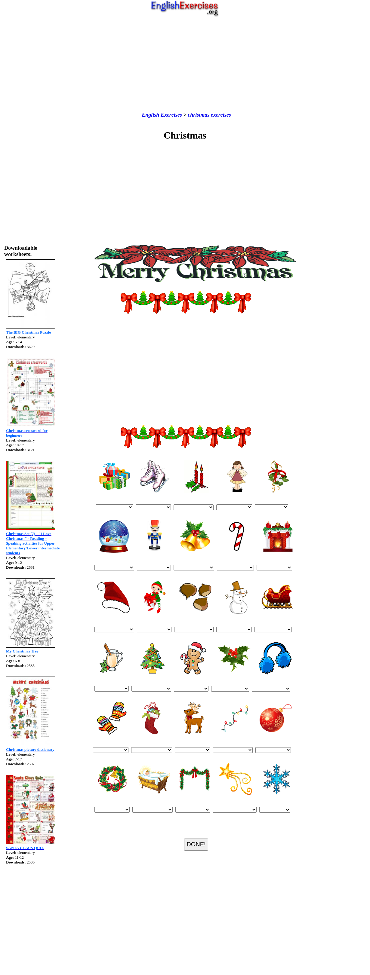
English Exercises (162, 115)
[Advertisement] (185, 64)
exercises (220, 115)
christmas (198, 115)
